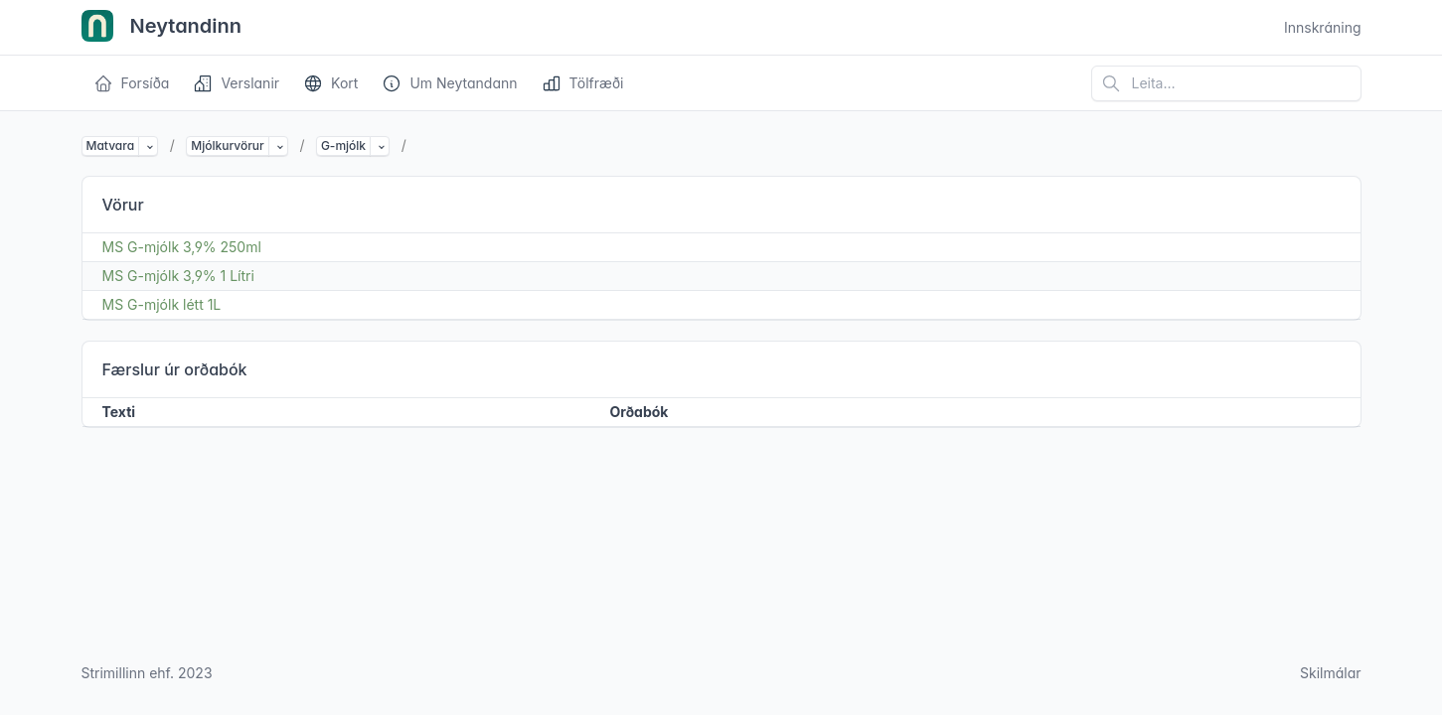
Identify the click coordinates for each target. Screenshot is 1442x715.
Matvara (110, 145)
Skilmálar (1331, 672)
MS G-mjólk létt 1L (162, 304)
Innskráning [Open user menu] (1323, 27)
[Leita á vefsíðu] (1226, 83)
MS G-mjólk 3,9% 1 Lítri (178, 275)
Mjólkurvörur (227, 145)
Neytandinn (161, 28)
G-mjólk (343, 145)
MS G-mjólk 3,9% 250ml (181, 246)
